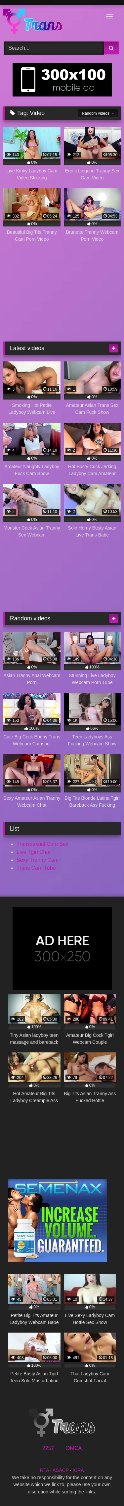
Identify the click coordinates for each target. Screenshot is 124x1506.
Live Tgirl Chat (34, 852)
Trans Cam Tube (36, 868)
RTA (44, 1470)
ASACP (61, 1470)
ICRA (78, 1470)
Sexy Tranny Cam (38, 860)
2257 (48, 1448)
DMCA (74, 1448)
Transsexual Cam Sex (42, 844)
